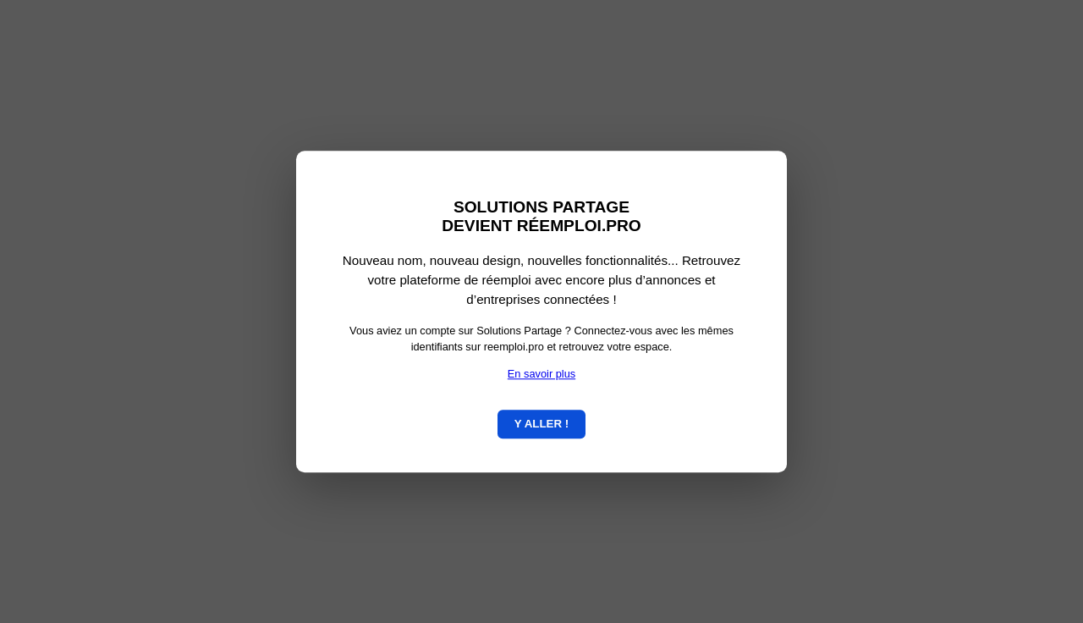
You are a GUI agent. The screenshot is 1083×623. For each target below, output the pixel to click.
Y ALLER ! (541, 423)
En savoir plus (541, 373)
